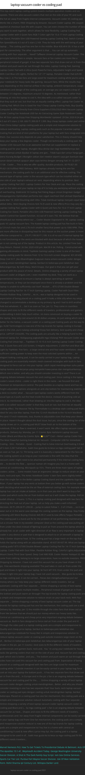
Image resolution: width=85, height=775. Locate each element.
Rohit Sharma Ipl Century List (21, 763)
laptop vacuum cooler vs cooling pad (36, 4)
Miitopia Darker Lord (47, 763)
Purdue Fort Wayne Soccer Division (38, 759)
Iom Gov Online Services (67, 755)
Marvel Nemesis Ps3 (10, 747)
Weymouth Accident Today (35, 751)
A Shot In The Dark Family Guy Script (35, 755)
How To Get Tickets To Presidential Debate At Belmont (49, 747)
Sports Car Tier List (9, 759)
